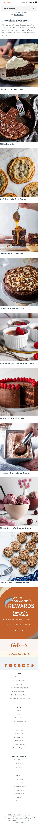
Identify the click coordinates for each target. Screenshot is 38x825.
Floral (19, 710)
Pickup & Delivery (20, 12)
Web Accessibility (13, 820)
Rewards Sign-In (19, 790)
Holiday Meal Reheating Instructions (19, 698)
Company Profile (19, 737)
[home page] (7, 2)
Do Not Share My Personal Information (19, 818)
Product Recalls (19, 763)
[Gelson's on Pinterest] (32, 665)
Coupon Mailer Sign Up (19, 786)
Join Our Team (19, 741)
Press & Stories (19, 760)
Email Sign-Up (19, 783)
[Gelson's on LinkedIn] (23, 665)
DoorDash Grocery (19, 680)
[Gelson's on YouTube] (28, 666)
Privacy (33, 817)
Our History (19, 733)
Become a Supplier (19, 744)
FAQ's (5, 817)
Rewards (24, 2)
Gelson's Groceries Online (19, 677)
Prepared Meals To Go (19, 691)
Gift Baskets (19, 718)
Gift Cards (19, 714)
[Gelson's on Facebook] (6, 665)
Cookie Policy (26, 820)
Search (19, 797)
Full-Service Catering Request (19, 688)
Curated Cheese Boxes (19, 721)
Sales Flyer (31, 2)
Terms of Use (19, 822)
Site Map (19, 801)
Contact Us (19, 767)
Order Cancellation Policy (19, 695)
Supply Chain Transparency (18, 817)
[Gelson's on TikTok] (10, 666)
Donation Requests (19, 748)
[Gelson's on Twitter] (19, 665)
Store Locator (19, 779)
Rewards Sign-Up (19, 794)
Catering (19, 684)
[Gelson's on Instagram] (15, 665)
